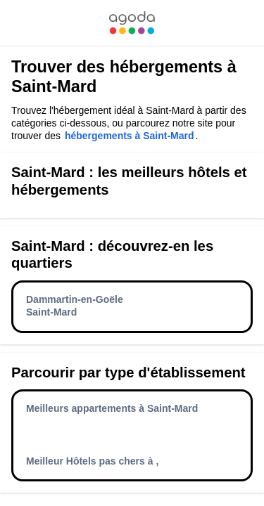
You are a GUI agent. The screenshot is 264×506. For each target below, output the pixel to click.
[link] (131, 22)
